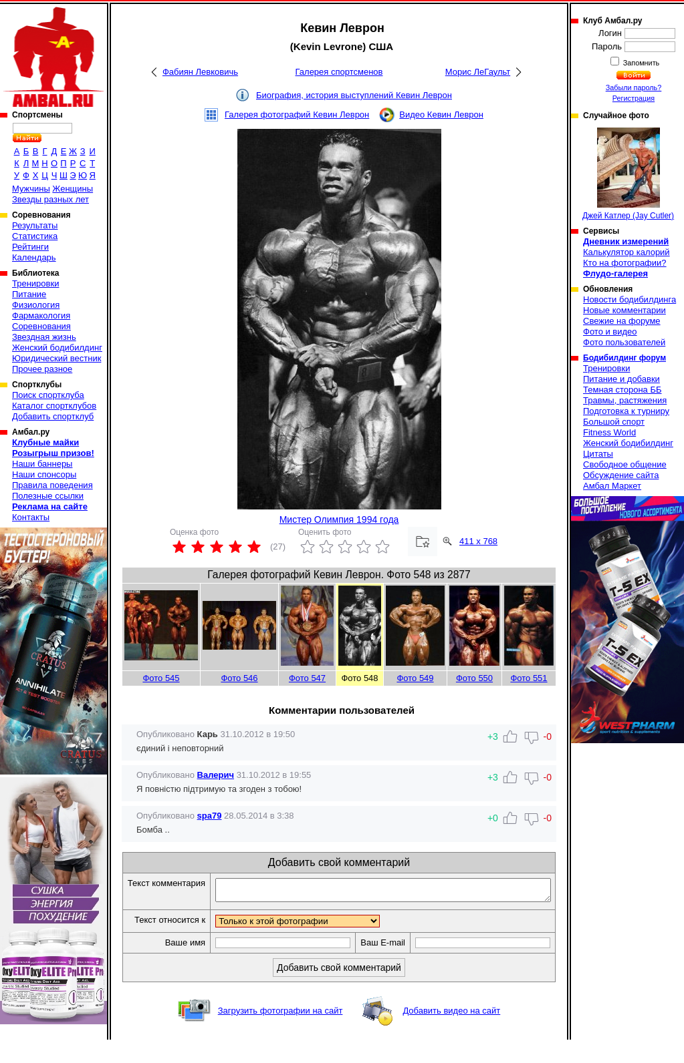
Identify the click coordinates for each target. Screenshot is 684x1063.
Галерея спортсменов (339, 72)
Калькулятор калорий (626, 252)
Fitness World (609, 432)
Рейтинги (30, 247)
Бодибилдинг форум (624, 358)
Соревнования (41, 326)
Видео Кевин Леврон (441, 115)
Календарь (34, 257)
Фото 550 (474, 678)
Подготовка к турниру (626, 411)
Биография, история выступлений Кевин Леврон (354, 95)
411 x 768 (478, 541)
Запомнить (640, 63)
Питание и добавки (621, 379)
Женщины (72, 189)
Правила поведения (52, 485)
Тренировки (35, 283)
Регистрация (633, 98)
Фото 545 (160, 678)
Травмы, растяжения (625, 400)
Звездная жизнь (44, 337)
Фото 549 (414, 678)
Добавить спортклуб (53, 416)
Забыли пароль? (634, 87)
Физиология (36, 305)
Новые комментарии (624, 310)
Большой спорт (614, 422)
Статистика (35, 236)
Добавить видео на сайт (451, 1034)
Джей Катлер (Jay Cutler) (628, 174)
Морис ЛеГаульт (477, 72)
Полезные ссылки (48, 496)
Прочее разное (42, 369)
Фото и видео (610, 332)
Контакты (30, 517)
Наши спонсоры (44, 474)
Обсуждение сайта (621, 475)
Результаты (35, 225)
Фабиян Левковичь (200, 72)
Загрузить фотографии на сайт (280, 1034)
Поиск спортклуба (48, 395)
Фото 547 (307, 678)
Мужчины (31, 189)
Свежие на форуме (622, 321)
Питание (29, 294)
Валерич (215, 775)
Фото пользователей (624, 342)
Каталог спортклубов (54, 406)
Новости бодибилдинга (629, 299)
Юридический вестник (56, 358)
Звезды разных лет (50, 199)
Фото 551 (528, 678)
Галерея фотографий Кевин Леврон (297, 115)
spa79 (209, 816)
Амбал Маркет (612, 486)
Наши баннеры (42, 464)
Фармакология (41, 315)
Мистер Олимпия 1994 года (339, 519)
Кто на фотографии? (625, 263)
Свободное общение (625, 464)
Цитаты (598, 454)
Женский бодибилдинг (57, 348)
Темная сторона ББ (622, 390)
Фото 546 (239, 678)
